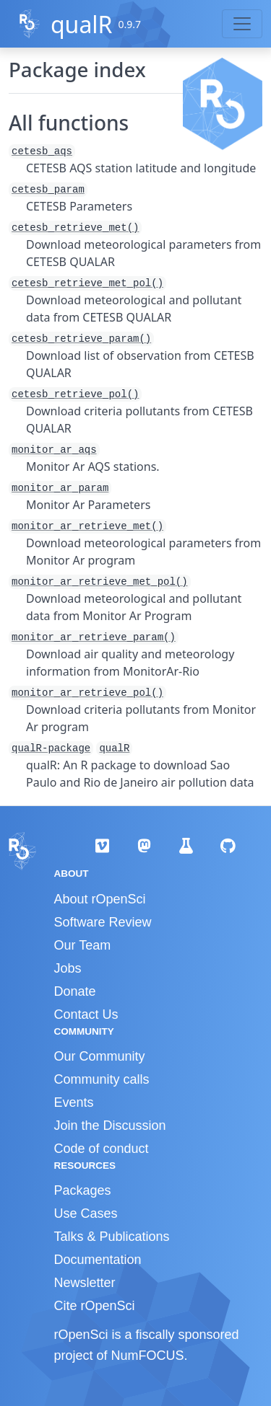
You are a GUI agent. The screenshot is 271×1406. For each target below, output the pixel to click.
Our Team (82, 945)
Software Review (103, 922)
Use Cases (86, 1213)
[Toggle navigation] (242, 23)
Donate (75, 991)
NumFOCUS (147, 1355)
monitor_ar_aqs (54, 450)
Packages (82, 1190)
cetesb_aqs (42, 151)
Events (74, 1102)
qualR (82, 24)
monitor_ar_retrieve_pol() (87, 693)
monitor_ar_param (60, 488)
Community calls (102, 1079)
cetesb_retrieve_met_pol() (87, 283)
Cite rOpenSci (94, 1306)
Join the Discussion (110, 1125)
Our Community (99, 1056)
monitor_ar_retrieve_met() (87, 526)
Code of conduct (101, 1148)
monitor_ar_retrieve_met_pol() (100, 582)
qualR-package (51, 748)
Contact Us (86, 1014)
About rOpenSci (100, 899)
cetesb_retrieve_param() (81, 339)
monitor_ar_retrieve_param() (94, 637)
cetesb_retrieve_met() (75, 228)
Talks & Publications (112, 1236)
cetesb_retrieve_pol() (75, 394)
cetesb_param (48, 189)
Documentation (98, 1259)
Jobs (68, 968)
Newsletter (85, 1282)
